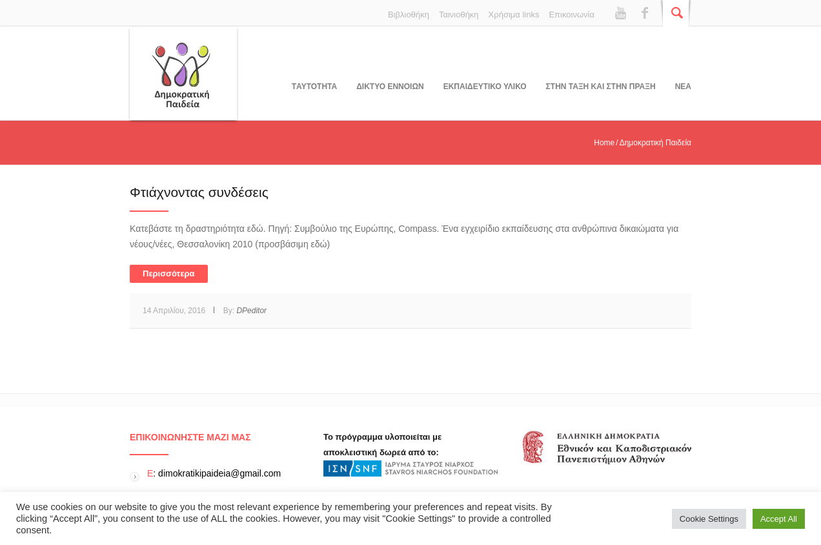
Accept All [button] (778, 519)
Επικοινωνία (571, 14)
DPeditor (251, 310)
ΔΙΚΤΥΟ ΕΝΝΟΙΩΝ (389, 86)
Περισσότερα (169, 273)
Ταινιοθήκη (459, 14)
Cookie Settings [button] (709, 519)
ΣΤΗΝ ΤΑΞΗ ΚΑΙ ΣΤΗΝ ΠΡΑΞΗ (601, 86)
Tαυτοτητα (314, 86)
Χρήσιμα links (514, 14)
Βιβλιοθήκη (408, 14)
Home (604, 142)
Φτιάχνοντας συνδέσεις (199, 192)
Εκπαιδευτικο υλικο (485, 86)
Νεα (683, 86)
